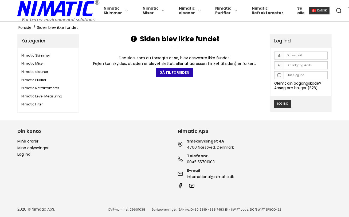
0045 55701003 (201, 162)
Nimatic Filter (32, 104)
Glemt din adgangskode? (297, 83)
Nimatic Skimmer (116, 11)
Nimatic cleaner (190, 11)
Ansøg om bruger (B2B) (296, 87)
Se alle (301, 11)
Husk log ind (295, 75)
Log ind (282, 104)
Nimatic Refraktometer (267, 11)
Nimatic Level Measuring (41, 96)
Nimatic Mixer (154, 11)
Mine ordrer (27, 141)
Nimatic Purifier (226, 11)
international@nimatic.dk (210, 176)
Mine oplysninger (33, 148)
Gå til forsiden (174, 72)
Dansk (319, 11)
